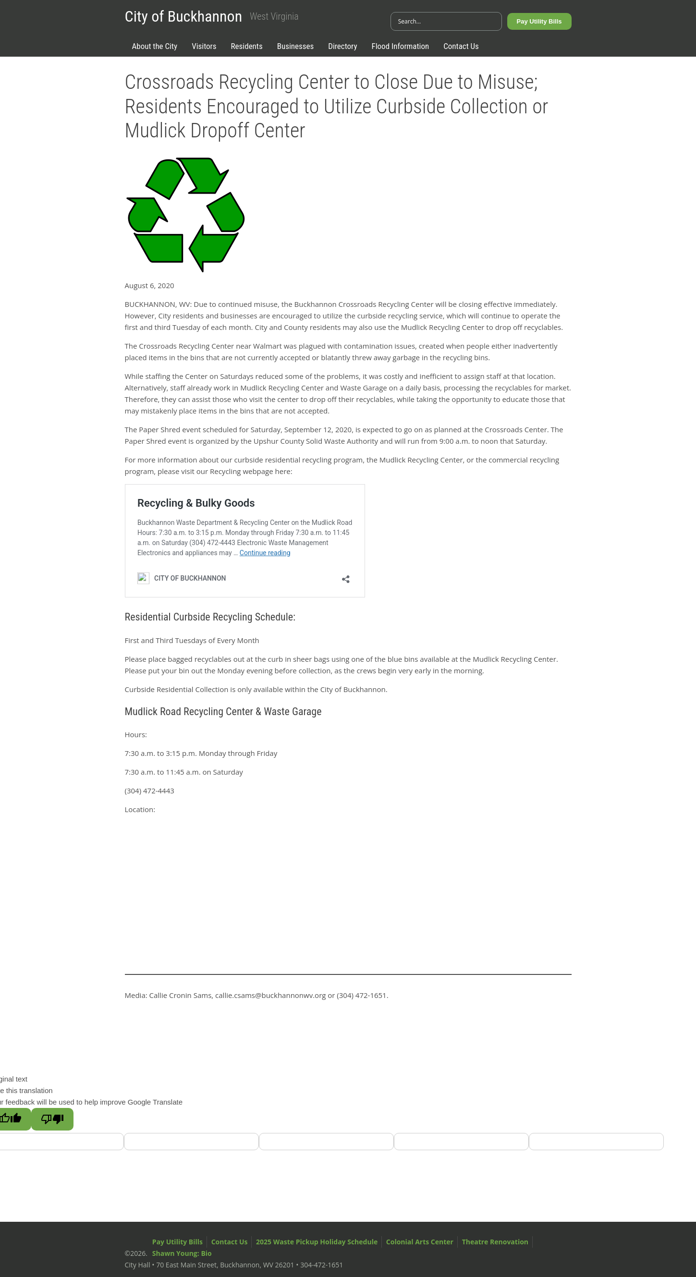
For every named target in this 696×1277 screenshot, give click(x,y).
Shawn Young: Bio (182, 1253)
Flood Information (400, 46)
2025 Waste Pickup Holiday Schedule (317, 1241)
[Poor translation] (52, 1119)
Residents (247, 46)
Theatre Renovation (495, 1241)
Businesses (295, 46)
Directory (342, 46)
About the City (155, 46)
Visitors (204, 46)
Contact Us (461, 46)
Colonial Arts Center (419, 1241)
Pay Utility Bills (539, 21)
